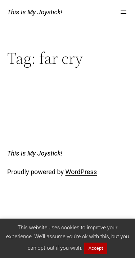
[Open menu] (123, 12)
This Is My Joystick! (34, 12)
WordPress (81, 172)
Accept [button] (96, 248)
